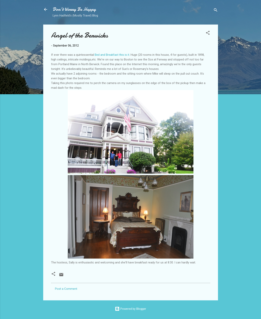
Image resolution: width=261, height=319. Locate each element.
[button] (207, 33)
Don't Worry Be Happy (74, 9)
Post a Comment (66, 289)
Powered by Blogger (130, 309)
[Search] (215, 11)
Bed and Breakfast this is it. (112, 55)
